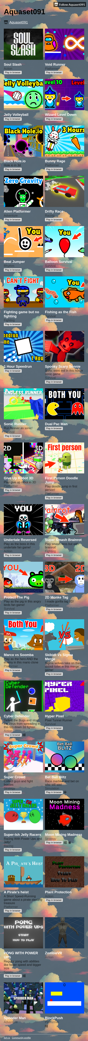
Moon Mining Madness (63, 835)
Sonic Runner (15, 424)
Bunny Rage (55, 161)
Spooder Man (15, 1018)
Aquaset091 (18, 22)
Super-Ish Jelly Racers (22, 835)
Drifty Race (54, 211)
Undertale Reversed (20, 540)
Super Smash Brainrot (63, 540)
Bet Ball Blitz (55, 777)
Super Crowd (14, 777)
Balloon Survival (58, 262)
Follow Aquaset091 (69, 4)
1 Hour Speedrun (18, 366)
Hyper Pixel (54, 716)
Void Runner (55, 64)
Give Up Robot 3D (18, 478)
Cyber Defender (17, 716)
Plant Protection (58, 892)
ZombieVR (53, 953)
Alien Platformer (17, 211)
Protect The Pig (16, 597)
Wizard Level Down (61, 115)
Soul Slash (13, 64)
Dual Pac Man (56, 424)
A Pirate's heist (16, 892)
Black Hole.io (15, 161)
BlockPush (54, 1018)
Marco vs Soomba (19, 655)
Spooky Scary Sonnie (62, 366)
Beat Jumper (14, 262)
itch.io (7, 1037)
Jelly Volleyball (16, 115)
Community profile (21, 1037)
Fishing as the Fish (60, 312)
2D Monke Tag (56, 597)
